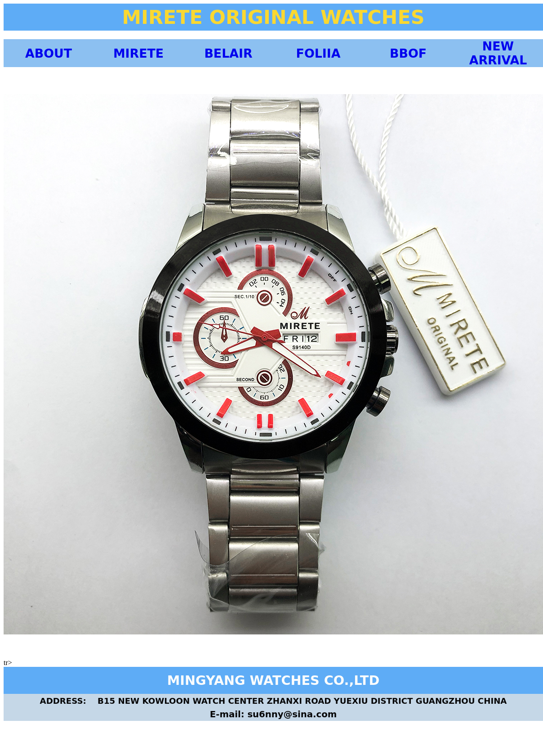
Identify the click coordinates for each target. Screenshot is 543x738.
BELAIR (228, 53)
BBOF (408, 53)
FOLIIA (318, 53)
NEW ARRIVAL (498, 53)
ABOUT (48, 53)
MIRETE (138, 53)
